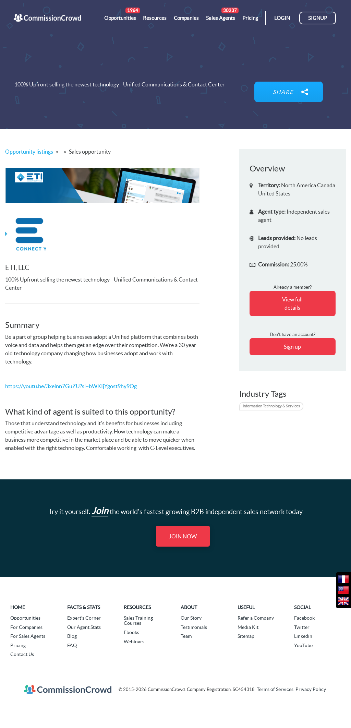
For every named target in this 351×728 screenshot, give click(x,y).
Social (302, 607)
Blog (72, 636)
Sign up (292, 347)
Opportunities (25, 618)
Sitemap (246, 636)
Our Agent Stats (84, 627)
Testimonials (194, 627)
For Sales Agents (27, 636)
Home (17, 607)
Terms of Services (275, 689)
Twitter (302, 627)
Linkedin (303, 636)
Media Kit (248, 627)
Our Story (191, 618)
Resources (137, 607)
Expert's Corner (84, 618)
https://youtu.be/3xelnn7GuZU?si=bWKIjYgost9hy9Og (71, 386)
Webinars (134, 641)
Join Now (183, 536)
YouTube (303, 645)
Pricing (18, 645)
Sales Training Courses (138, 620)
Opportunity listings (29, 151)
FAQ (72, 645)
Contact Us (22, 654)
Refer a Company (256, 618)
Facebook (304, 618)
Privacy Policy (310, 689)
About (189, 607)
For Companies (26, 627)
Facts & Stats (83, 607)
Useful (246, 607)
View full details (292, 303)
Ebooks (131, 632)
